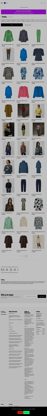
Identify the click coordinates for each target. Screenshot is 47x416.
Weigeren (20, 412)
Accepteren (26, 412)
